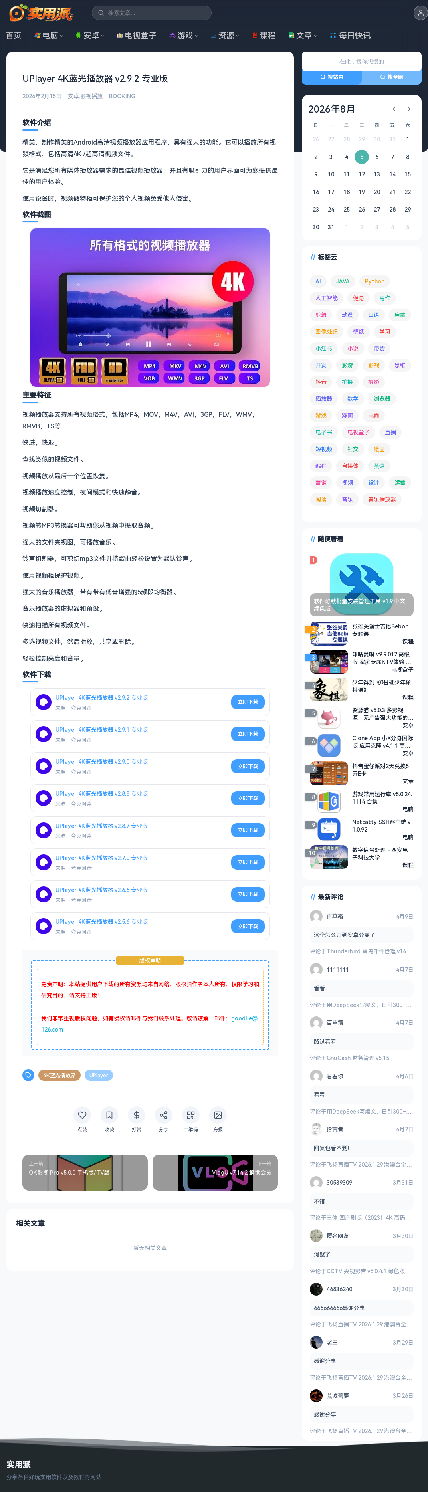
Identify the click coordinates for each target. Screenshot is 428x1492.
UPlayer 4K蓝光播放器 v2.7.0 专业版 (101, 857)
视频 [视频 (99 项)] (347, 482)
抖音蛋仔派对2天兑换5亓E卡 (380, 769)
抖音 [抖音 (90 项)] (321, 382)
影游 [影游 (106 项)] (347, 365)
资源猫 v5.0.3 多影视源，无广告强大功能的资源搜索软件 (383, 713)
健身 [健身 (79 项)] (358, 298)
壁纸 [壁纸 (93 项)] (358, 331)
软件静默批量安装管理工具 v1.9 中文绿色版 (359, 604)
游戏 (181, 35)
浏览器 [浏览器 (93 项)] (382, 398)
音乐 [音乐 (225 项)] (347, 499)
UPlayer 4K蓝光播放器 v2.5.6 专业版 (101, 921)
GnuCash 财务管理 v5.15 (358, 1058)
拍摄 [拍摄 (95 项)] (347, 382)
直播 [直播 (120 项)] (390, 432)
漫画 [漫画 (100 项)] (347, 415)
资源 (222, 35)
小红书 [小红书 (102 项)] (323, 348)
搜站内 (331, 77)
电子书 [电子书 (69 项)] (323, 432)
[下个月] (409, 109)
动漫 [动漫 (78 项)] (347, 315)
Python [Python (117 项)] (374, 281)
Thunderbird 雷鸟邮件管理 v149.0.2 (372, 951)
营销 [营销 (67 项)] (321, 482)
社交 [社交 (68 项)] (353, 449)
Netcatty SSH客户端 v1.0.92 (381, 825)
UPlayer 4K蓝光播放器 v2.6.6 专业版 (101, 890)
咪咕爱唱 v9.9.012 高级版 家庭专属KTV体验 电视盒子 (381, 657)
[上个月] (394, 109)
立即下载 (248, 701)
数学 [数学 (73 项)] (353, 398)
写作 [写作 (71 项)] (384, 298)
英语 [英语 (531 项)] (379, 466)
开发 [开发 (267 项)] (321, 365)
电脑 (46, 35)
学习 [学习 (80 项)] (384, 331)
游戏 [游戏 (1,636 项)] (321, 415)
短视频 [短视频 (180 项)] (323, 449)
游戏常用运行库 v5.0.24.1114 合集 (382, 797)
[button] (421, 13)
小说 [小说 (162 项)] (353, 348)
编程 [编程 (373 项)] (321, 466)
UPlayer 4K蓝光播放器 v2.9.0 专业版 (101, 761)
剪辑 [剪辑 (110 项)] (321, 315)
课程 (263, 35)
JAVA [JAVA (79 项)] (343, 281)
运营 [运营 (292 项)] (400, 482)
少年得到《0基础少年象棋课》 (381, 685)
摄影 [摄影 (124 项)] (373, 382)
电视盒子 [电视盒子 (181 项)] (358, 432)
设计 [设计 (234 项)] (373, 482)
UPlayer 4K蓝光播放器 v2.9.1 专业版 (101, 729)
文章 (300, 35)
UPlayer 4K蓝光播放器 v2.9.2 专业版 (101, 697)
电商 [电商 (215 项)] (373, 415)
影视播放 (91, 96)
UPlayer (98, 1075)
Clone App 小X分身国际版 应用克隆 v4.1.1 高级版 (382, 741)
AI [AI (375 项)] (318, 281)
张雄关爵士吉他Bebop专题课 (380, 629)
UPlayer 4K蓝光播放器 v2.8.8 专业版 (101, 793)
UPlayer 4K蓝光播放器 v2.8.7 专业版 (101, 825)
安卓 (87, 35)
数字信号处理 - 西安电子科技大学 (380, 853)
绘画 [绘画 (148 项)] (379, 449)
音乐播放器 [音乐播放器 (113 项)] (382, 499)
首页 (14, 35)
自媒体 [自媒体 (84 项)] (350, 466)
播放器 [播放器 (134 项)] (323, 398)
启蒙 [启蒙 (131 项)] (400, 315)
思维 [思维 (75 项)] (400, 365)
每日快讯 (350, 35)
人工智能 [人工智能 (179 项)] (326, 298)
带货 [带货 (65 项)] (379, 348)
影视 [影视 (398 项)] (373, 365)
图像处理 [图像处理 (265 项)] (326, 331)
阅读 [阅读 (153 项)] (321, 499)
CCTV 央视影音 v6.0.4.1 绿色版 (366, 1270)
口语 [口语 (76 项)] (373, 315)
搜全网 (391, 77)
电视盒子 (137, 35)
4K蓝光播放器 (59, 1075)
